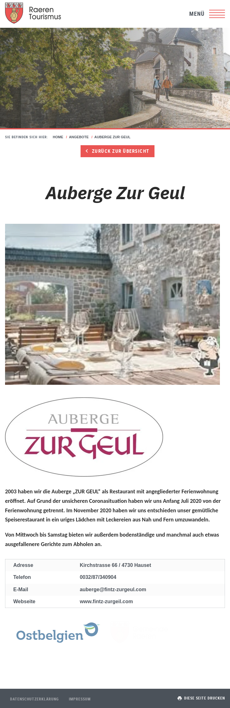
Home (58, 137)
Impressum (80, 698)
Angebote (78, 137)
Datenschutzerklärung (34, 698)
